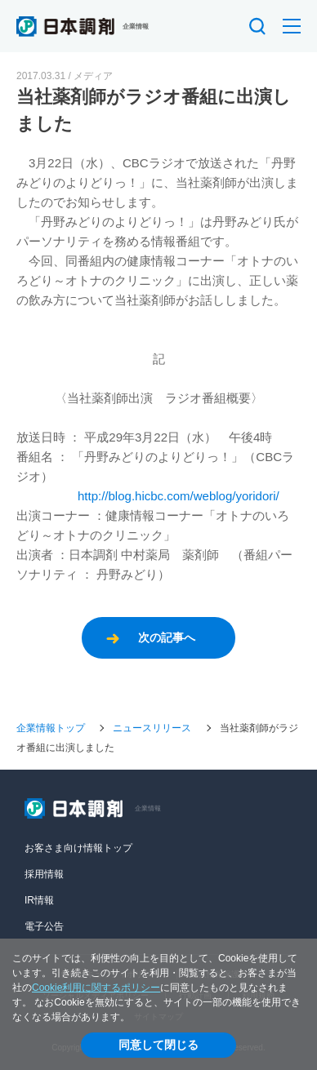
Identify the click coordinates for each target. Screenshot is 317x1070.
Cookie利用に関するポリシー (96, 987)
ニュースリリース (152, 728)
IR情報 (39, 900)
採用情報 (44, 874)
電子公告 (44, 926)
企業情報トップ (50, 728)
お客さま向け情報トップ (78, 848)
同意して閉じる (158, 1044)
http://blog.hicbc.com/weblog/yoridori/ (178, 496)
